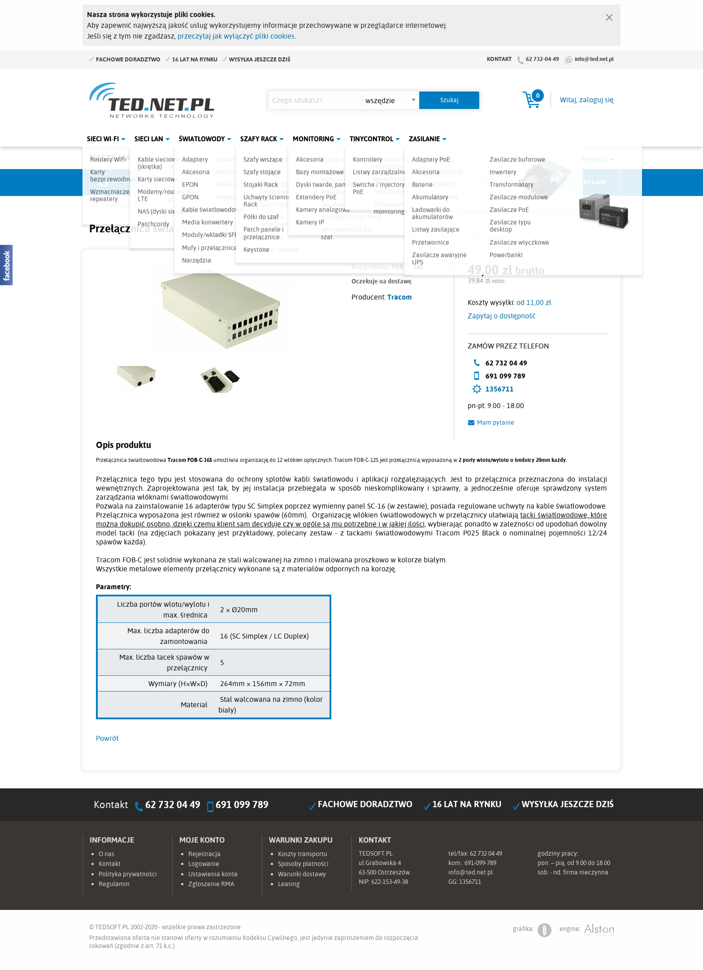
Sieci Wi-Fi (103, 139)
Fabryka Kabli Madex (251, 182)
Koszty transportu (302, 854)
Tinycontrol (371, 139)
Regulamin (114, 884)
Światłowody (202, 139)
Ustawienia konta (213, 874)
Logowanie (203, 864)
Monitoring (313, 139)
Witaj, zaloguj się (587, 99)
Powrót (107, 738)
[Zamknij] (609, 15)
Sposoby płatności (303, 864)
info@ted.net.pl (594, 58)
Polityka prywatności (128, 874)
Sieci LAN (149, 139)
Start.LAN (587, 182)
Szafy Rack (258, 139)
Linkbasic (452, 182)
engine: (587, 930)
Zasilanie (424, 139)
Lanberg (519, 182)
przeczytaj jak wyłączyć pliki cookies (236, 35)
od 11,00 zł (533, 302)
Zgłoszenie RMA (211, 884)
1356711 (500, 388)
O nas (106, 854)
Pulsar (318, 182)
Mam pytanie (495, 422)
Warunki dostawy (302, 874)
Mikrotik (183, 182)
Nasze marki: (117, 157)
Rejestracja (204, 854)
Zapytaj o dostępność (502, 315)
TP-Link (385, 182)
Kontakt (499, 58)
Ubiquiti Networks (116, 182)
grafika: (532, 930)
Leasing (289, 884)
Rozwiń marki (585, 159)
